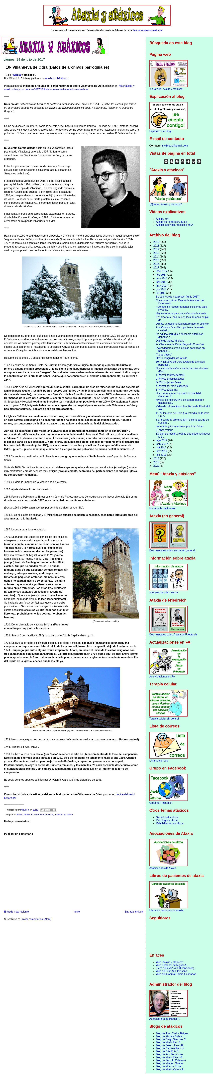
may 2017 (162, 285)
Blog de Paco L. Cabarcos (171, 1060)
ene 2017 (162, 271)
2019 (156, 462)
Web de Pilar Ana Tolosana (171, 971)
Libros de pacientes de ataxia (166, 910)
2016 (156, 263)
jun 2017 (161, 289)
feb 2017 (161, 274)
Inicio (77, 911)
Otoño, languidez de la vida (171, 358)
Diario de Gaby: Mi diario (170, 340)
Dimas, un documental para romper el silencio (182, 323)
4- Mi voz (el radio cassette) (172, 386)
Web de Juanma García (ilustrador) (176, 974)
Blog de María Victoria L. (170, 1069)
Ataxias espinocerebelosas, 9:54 (175, 224)
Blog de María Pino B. (168, 1042)
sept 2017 (162, 444)
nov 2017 (162, 451)
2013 (156, 253)
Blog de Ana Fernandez (169, 1054)
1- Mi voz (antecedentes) (170, 375)
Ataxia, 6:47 (163, 218)
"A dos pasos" (164, 354)
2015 (156, 260)
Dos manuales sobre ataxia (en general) (172, 550)
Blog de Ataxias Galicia (169, 1036)
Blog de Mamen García (169, 1063)
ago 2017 (162, 440)
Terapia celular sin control (164, 718)
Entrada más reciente (16, 911)
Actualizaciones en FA (162, 676)
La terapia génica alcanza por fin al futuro (179, 426)
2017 (156, 267)
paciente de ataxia (64, 814)
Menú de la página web (162, 508)
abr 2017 (161, 282)
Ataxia (17, 74)
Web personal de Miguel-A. (171, 965)
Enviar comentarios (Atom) (36, 919)
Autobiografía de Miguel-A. (164, 1018)
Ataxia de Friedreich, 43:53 (171, 221)
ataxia (19, 814)
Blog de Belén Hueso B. (170, 1045)
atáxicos (49, 814)
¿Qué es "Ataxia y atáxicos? (165, 204)
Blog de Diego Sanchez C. (171, 1039)
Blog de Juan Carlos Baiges (172, 1033)
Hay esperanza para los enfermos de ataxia (181, 313)
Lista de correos (158, 760)
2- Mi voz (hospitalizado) (170, 378)
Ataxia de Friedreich (56, 78)
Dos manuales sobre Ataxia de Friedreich (173, 634)
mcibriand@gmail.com (175, 145)
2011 (156, 245)
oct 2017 (161, 447)
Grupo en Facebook (160, 802)
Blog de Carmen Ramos (170, 1048)
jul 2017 (161, 293)
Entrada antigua (134, 911)
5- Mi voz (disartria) (167, 389)
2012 (156, 249)
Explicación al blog (160, 131)
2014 (156, 256)
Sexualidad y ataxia (167, 817)
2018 (156, 458)
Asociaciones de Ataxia (162, 868)
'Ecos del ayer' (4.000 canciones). (175, 968)
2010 (156, 242)
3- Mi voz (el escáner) (168, 382)
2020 (156, 465)
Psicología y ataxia (167, 820)
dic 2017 (161, 454)
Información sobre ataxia (163, 592)
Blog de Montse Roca (168, 1066)
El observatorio (164, 430)
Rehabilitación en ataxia (170, 823)
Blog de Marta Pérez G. (169, 1057)
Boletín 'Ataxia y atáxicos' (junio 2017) (178, 296)
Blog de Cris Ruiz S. (167, 1051)
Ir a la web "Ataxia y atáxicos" (166, 89)
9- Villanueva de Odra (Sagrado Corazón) (180, 344)
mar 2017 (162, 278)
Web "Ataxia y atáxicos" (169, 962)
